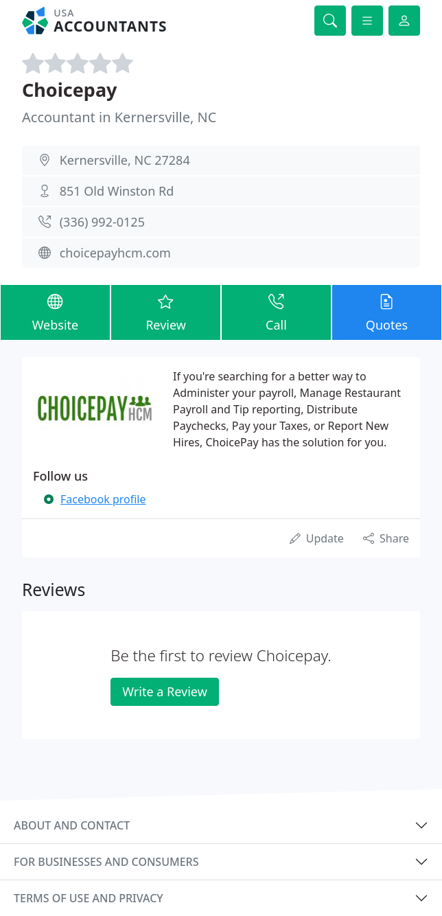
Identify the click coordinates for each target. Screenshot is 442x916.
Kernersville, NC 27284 (125, 160)
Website (55, 311)
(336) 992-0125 (102, 222)
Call (276, 311)
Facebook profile (103, 499)
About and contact (72, 825)
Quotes (386, 311)
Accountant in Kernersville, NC (119, 117)
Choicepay (69, 89)
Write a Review (164, 691)
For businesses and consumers (106, 861)
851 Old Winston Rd (117, 191)
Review (165, 311)
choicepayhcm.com (115, 252)
